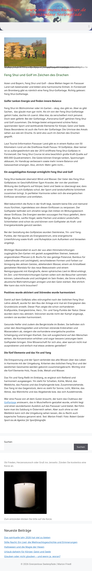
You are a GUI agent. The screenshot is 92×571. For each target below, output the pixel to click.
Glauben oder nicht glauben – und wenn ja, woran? (32, 556)
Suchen (8, 441)
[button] (89, 26)
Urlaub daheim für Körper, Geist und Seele (27, 551)
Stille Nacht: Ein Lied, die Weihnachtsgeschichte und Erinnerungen (40, 542)
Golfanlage (10, 402)
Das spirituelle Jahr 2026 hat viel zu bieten (27, 537)
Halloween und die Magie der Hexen (24, 546)
